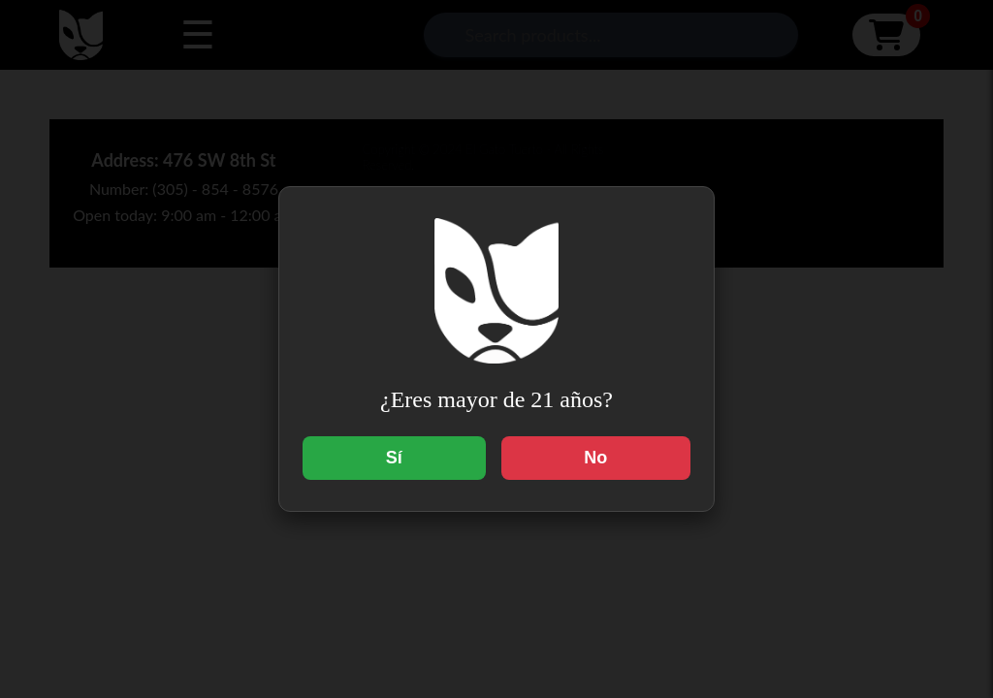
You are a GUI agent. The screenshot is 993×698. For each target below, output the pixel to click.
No (595, 457)
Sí (394, 457)
